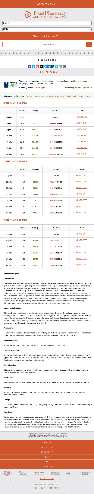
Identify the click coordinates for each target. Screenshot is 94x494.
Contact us (47, 467)
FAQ (47, 457)
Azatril (80, 96)
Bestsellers (47, 447)
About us (47, 443)
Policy (47, 462)
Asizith (56, 96)
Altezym (29, 96)
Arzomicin (49, 96)
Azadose (68, 96)
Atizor (62, 96)
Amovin (35, 96)
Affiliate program (47, 479)
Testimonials (47, 452)
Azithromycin (40, 87)
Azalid (75, 96)
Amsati (41, 96)
